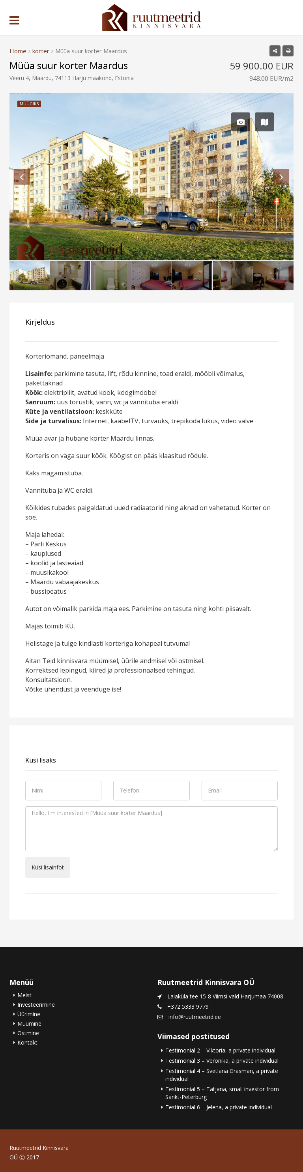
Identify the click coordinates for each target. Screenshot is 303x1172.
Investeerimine (36, 1004)
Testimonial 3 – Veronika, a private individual (222, 1060)
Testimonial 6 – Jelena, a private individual (218, 1107)
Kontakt (27, 1042)
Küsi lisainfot (48, 867)
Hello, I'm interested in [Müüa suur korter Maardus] (151, 828)
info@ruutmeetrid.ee (194, 1017)
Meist (24, 995)
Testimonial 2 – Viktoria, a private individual (220, 1050)
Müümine (29, 1023)
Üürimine (28, 1014)
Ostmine (28, 1033)
